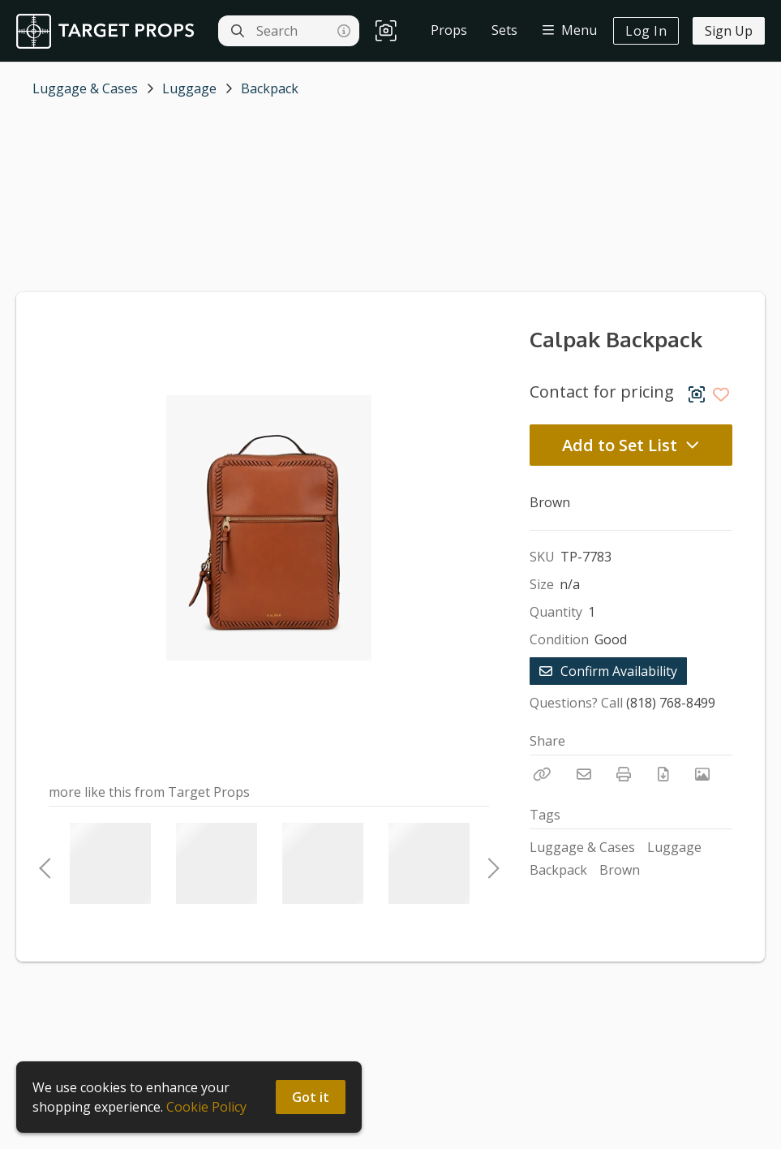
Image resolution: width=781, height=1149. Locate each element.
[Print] (623, 774)
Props (449, 30)
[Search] (237, 31)
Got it (310, 1097)
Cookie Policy (206, 1107)
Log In (646, 31)
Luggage (189, 88)
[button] (386, 31)
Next (489, 863)
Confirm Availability (608, 671)
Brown (619, 870)
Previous (44, 863)
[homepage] (109, 31)
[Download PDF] (663, 774)
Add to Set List (631, 445)
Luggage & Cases (85, 88)
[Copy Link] (542, 774)
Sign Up (729, 31)
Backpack (269, 88)
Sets (504, 30)
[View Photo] (702, 774)
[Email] (584, 774)
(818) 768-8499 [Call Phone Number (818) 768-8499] (670, 703)
